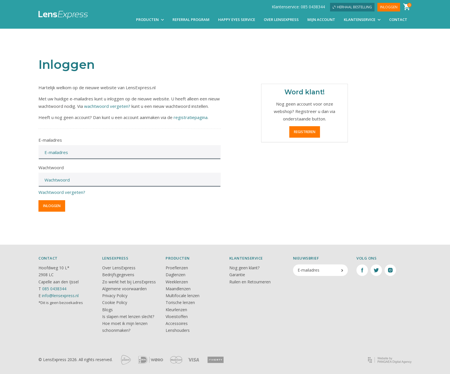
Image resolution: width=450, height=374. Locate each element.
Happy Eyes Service (236, 19)
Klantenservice (362, 19)
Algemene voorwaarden (124, 288)
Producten (150, 19)
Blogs (107, 309)
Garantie (237, 274)
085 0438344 (54, 288)
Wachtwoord (51, 167)
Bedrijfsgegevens (118, 274)
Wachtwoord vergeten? (61, 192)
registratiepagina (190, 117)
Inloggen (388, 7)
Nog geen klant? (244, 267)
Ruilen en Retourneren (250, 282)
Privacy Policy (114, 295)
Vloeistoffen (177, 316)
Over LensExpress (281, 19)
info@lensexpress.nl (60, 295)
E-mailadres (50, 140)
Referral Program (191, 19)
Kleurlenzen (176, 309)
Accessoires (177, 323)
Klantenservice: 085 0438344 (298, 6)
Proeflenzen (177, 267)
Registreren (304, 131)
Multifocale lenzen (182, 295)
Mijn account (321, 19)
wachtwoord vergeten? (107, 106)
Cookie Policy (114, 302)
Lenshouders (178, 330)
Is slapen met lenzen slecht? (128, 316)
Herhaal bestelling (352, 7)
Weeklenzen (177, 282)
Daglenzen (175, 274)
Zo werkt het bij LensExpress (129, 282)
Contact (398, 19)
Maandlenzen (178, 288)
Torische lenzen (180, 302)
